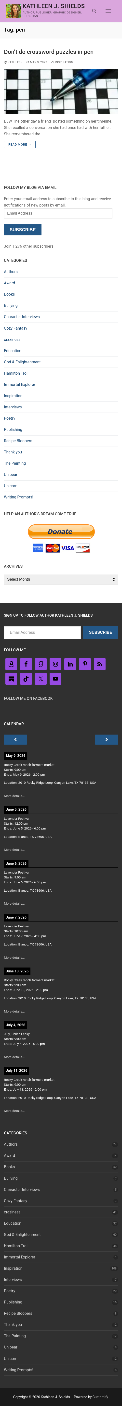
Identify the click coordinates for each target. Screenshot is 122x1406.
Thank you (13, 452)
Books (9, 294)
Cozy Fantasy (15, 328)
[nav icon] (108, 11)
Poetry (9, 418)
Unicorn (10, 486)
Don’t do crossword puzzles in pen (49, 51)
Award (9, 283)
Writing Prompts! (18, 497)
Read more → (19, 144)
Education (12, 350)
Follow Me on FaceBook (28, 698)
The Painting (15, 463)
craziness (12, 339)
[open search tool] (94, 11)
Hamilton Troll (16, 373)
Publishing (13, 429)
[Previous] (15, 740)
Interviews (13, 407)
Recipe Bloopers (18, 440)
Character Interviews (22, 316)
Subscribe (23, 229)
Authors (11, 271)
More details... (14, 796)
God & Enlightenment (22, 362)
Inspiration (62, 62)
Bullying (11, 305)
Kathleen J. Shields (54, 6)
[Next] (106, 740)
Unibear (10, 474)
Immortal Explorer (19, 384)
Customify (100, 1397)
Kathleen (13, 62)
